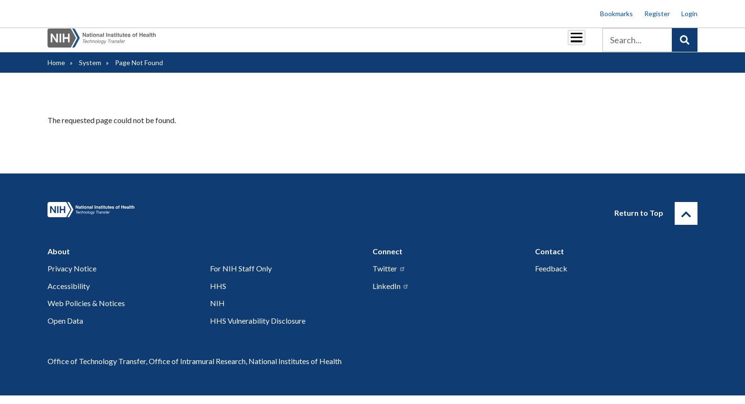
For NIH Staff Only (241, 276)
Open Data (65, 329)
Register (657, 14)
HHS (218, 294)
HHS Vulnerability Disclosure (258, 329)
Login (689, 14)
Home (56, 71)
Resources (446, 43)
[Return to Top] (686, 222)
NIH (217, 311)
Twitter (389, 276)
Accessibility (69, 294)
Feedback (551, 276)
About (568, 43)
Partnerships (307, 43)
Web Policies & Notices (86, 311)
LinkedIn (390, 294)
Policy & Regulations (510, 43)
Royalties (358, 43)
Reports (401, 43)
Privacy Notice (72, 276)
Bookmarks (616, 14)
